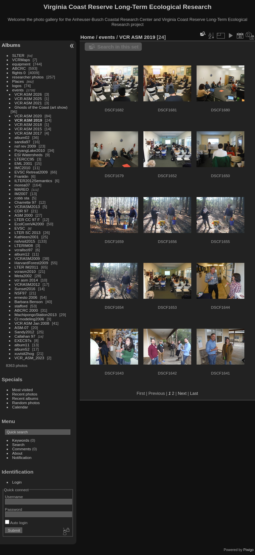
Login (17, 482)
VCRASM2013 (27, 206)
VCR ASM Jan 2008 (32, 323)
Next (182, 393)
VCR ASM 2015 (28, 129)
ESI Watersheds (29, 155)
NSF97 (21, 293)
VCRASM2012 (27, 284)
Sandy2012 (25, 332)
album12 (22, 254)
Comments (21, 449)
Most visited (22, 390)
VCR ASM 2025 (28, 98)
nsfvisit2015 (25, 241)
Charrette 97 (25, 202)
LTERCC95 (24, 159)
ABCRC (19, 68)
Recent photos (25, 394)
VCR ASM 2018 (28, 124)
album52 (22, 349)
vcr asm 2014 (26, 280)
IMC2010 (23, 168)
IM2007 (21, 193)
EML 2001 (23, 163)
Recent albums (25, 398)
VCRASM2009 (27, 258)
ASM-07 (22, 327)
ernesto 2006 (26, 297)
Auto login (16, 522)
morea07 (22, 185)
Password (13, 509)
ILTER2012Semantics (33, 180)
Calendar (20, 407)
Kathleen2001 (27, 237)
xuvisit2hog (24, 353)
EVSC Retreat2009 (31, 172)
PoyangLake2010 (30, 150)
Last (194, 393)
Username (14, 497)
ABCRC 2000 (26, 310)
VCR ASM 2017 (28, 133)
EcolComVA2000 (29, 224)
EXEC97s (23, 340)
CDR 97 (22, 211)
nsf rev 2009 (25, 146)
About (17, 453)
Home (87, 37)
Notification (22, 457)
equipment (21, 64)
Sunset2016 (25, 288)
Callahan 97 (25, 336)
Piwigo (248, 550)
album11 (22, 345)
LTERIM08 (24, 245)
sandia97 (23, 142)
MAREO (22, 189)
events (18, 90)
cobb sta (22, 198)
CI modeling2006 (29, 319)
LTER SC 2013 (28, 232)
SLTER (18, 55)
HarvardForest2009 (31, 263)
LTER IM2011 (27, 267)
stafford (21, 306)
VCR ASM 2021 (28, 103)
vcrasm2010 (25, 271)
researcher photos (28, 77)
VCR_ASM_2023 (29, 358)
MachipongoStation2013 (36, 314)
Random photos (26, 402)
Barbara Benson (29, 301)
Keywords (21, 440)
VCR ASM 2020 (28, 116)
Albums (11, 45)
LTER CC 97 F (27, 219)
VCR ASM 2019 (28, 120)
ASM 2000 (24, 215)
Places (18, 81)
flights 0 (19, 72)
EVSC (20, 228)
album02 (22, 137)
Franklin (22, 176)
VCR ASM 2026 (28, 94)
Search (18, 444)
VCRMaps (21, 59)
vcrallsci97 (24, 250)
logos (17, 85)
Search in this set (117, 47)
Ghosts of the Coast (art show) (41, 107)
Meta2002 (23, 276)
